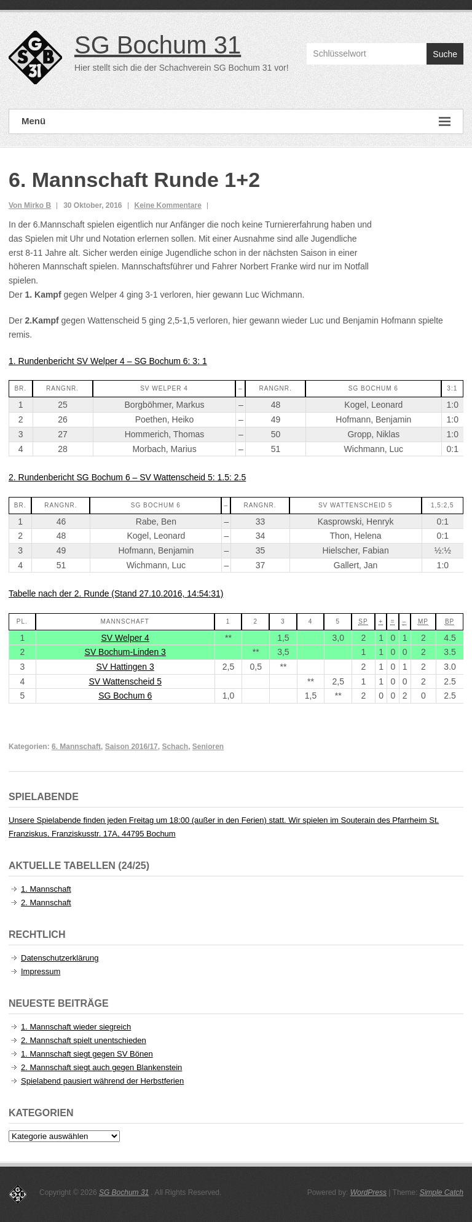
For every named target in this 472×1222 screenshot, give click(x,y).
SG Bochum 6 (125, 695)
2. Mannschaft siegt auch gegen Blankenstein (101, 1067)
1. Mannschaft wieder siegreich (76, 1026)
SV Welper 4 (125, 638)
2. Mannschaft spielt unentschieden (83, 1040)
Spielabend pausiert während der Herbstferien (102, 1080)
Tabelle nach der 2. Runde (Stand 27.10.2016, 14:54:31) (116, 593)
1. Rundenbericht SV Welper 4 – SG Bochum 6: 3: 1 (108, 361)
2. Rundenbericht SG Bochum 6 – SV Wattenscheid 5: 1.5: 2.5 (127, 477)
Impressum (40, 971)
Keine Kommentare (168, 205)
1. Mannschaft (46, 889)
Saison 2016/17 (131, 746)
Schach (175, 746)
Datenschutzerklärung (59, 957)
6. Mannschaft (76, 746)
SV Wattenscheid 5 (125, 681)
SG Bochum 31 (157, 44)
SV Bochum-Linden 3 (125, 652)
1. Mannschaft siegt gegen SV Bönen (87, 1053)
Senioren (208, 746)
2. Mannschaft (46, 902)
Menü (236, 121)
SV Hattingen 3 (125, 667)
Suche (445, 54)
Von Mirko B (30, 205)
